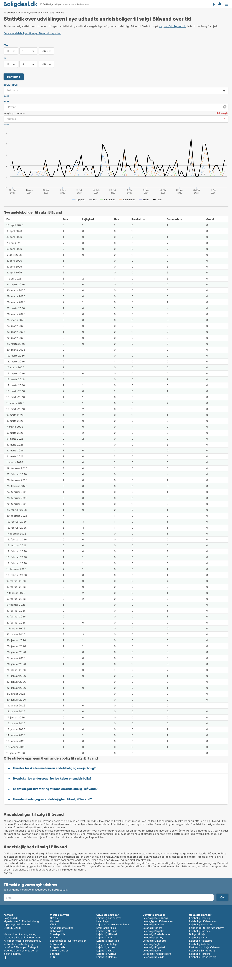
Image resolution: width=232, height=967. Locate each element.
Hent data (13, 76)
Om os (54, 917)
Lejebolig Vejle (151, 944)
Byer (6, 101)
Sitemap (55, 953)
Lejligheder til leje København (206, 927)
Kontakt (54, 921)
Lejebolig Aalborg (106, 937)
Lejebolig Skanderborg (202, 956)
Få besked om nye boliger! (213, 4)
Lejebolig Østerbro (200, 944)
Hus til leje (102, 921)
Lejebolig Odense (106, 931)
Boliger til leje (197, 934)
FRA (6, 45)
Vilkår (53, 924)
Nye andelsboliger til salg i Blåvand (45, 13)
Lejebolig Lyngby (153, 937)
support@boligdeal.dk (172, 26)
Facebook (5, 957)
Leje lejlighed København (158, 921)
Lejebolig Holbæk (106, 956)
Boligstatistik (57, 947)
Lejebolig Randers (153, 924)
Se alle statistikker (13, 12)
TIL (5, 58)
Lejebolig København (108, 917)
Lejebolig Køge (105, 950)
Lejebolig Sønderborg (202, 950)
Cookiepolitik (57, 934)
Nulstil (6, 96)
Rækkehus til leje (106, 927)
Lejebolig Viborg (152, 927)
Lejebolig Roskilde (154, 956)
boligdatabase (82, 4)
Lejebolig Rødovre (200, 931)
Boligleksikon (58, 944)
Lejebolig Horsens (199, 953)
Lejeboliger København (202, 921)
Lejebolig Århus (105, 947)
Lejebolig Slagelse (154, 931)
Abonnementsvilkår (61, 927)
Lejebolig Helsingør (200, 924)
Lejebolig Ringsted (154, 947)
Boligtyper (10, 84)
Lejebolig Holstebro (200, 940)
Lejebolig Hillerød (106, 934)
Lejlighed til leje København (112, 924)
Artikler (54, 937)
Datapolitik (56, 931)
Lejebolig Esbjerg (153, 950)
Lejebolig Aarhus (106, 953)
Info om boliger (59, 950)
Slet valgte (222, 113)
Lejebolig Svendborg (155, 917)
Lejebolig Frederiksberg (157, 953)
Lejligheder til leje (106, 944)
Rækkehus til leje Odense (204, 947)
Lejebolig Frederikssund (157, 934)
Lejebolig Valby (198, 937)
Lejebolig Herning (199, 917)
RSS (52, 956)
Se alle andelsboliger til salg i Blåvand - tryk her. (32, 33)
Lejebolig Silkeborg (154, 940)
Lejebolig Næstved (107, 940)
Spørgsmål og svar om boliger (68, 940)
